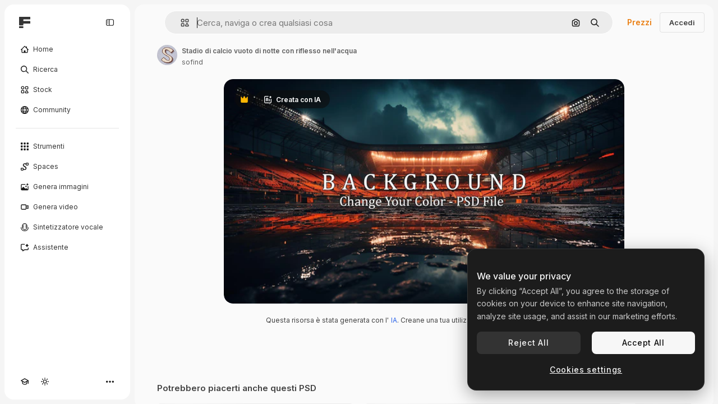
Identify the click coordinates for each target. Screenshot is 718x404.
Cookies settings (586, 369)
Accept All (643, 342)
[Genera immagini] (67, 187)
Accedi (682, 22)
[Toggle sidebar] (110, 22)
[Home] (67, 49)
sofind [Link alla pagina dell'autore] (192, 62)
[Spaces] (67, 167)
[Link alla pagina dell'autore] (167, 55)
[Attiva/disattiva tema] (45, 382)
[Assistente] (67, 247)
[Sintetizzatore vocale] (67, 227)
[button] (180, 23)
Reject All (528, 342)
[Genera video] (67, 207)
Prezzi (639, 22)
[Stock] (67, 90)
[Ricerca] (67, 70)
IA (394, 320)
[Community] (67, 110)
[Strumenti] (67, 146)
